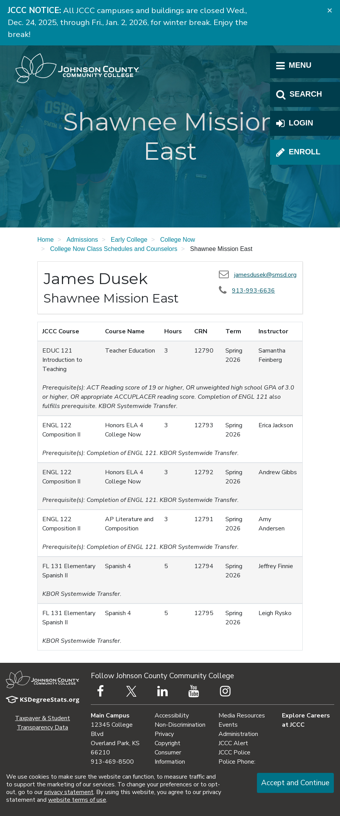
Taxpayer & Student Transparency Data (42, 723)
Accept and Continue (295, 783)
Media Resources (241, 715)
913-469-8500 (112, 761)
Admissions (82, 239)
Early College (129, 239)
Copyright (167, 743)
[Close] (329, 10)
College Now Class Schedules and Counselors (113, 249)
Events (228, 725)
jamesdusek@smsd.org (265, 275)
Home (45, 239)
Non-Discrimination (180, 725)
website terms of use (77, 800)
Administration (238, 734)
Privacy (164, 734)
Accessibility (172, 715)
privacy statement (68, 792)
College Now (177, 239)
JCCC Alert (233, 743)
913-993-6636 (253, 290)
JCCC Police (234, 752)
